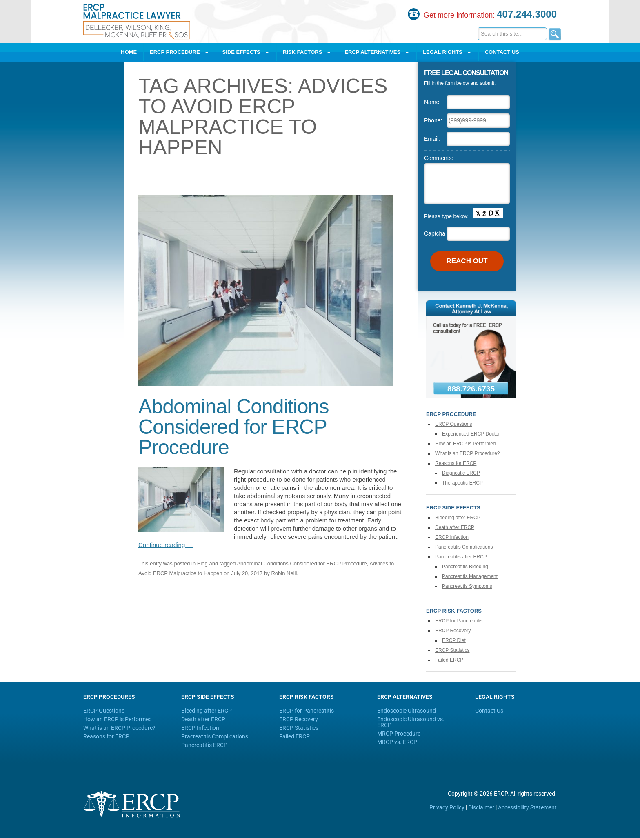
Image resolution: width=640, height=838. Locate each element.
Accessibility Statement (527, 807)
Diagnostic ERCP (461, 473)
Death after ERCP (454, 527)
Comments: (438, 158)
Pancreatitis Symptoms (467, 586)
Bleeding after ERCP (457, 517)
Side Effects (246, 52)
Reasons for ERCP (455, 463)
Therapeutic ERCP (462, 483)
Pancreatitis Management (470, 576)
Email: (432, 139)
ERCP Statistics (452, 650)
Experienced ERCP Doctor (471, 434)
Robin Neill (284, 573)
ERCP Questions (453, 424)
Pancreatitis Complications (464, 547)
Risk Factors (307, 52)
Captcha (434, 233)
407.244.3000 (527, 14)
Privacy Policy (446, 807)
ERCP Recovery (453, 631)
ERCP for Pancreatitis (459, 621)
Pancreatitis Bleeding (465, 566)
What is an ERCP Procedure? (467, 453)
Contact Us (502, 52)
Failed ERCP (449, 660)
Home (129, 52)
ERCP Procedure (179, 52)
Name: (432, 102)
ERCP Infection (452, 537)
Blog (202, 563)
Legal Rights (447, 52)
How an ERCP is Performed (465, 444)
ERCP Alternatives (377, 52)
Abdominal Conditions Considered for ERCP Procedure (233, 427)
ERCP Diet (454, 640)
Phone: (433, 120)
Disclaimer (481, 807)
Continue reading (165, 544)
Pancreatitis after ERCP (461, 557)
